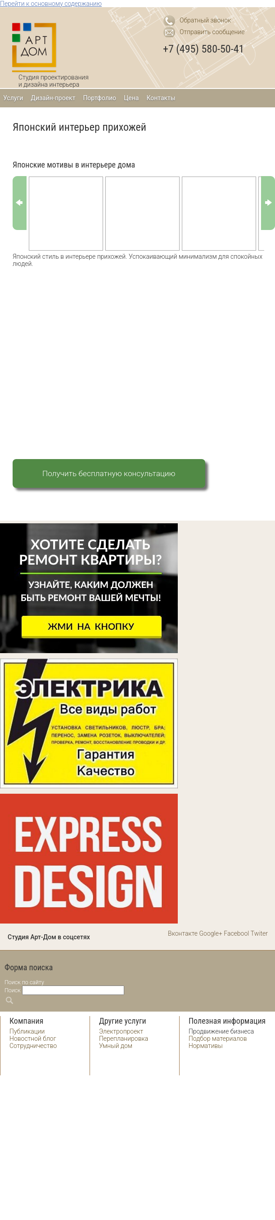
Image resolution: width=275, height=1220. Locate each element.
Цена (131, 98)
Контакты (160, 98)
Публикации (27, 1031)
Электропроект (121, 1031)
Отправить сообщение (212, 31)
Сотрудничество (33, 1045)
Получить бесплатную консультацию (109, 473)
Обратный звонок (205, 20)
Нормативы (206, 1045)
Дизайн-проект (53, 98)
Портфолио (99, 98)
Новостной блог (32, 1038)
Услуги (13, 98)
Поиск (13, 990)
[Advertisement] (84, 354)
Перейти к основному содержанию (51, 3)
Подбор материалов (218, 1038)
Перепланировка (123, 1038)
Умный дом (115, 1045)
